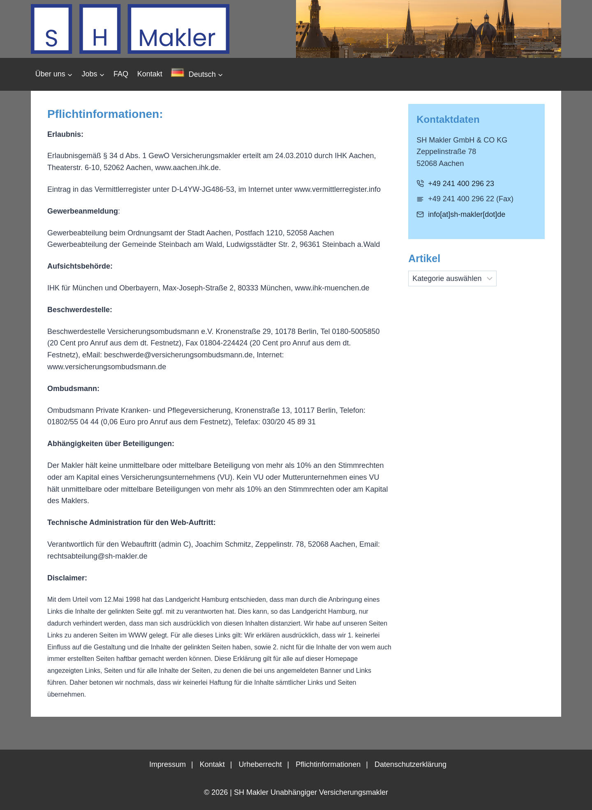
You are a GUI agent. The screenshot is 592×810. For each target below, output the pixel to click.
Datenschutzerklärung (410, 764)
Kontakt (149, 74)
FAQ (120, 74)
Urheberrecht (260, 764)
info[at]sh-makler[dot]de (466, 214)
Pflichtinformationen (328, 764)
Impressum (167, 764)
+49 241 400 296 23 (461, 183)
